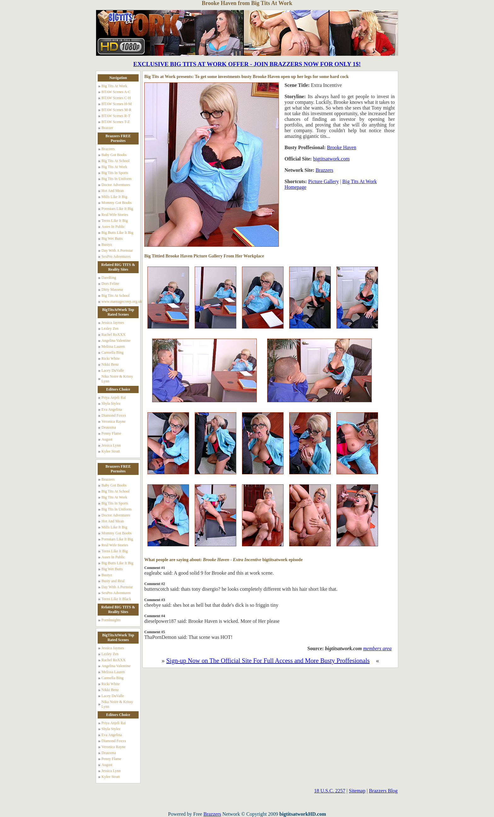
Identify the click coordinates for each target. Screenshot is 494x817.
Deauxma (108, 427)
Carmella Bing (112, 352)
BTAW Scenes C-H (116, 98)
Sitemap (357, 790)
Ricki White (110, 358)
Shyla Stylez (110, 403)
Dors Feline (110, 283)
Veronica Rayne (113, 421)
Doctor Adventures (115, 185)
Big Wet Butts (112, 238)
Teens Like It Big (114, 220)
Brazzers (108, 149)
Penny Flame (111, 433)
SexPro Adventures (115, 256)
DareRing (108, 277)
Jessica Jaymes (112, 322)
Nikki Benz (110, 364)
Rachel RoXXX (113, 334)
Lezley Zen (109, 328)
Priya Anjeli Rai (113, 397)
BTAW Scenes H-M (116, 104)
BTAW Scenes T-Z (115, 122)
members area (377, 648)
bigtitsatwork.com (331, 158)
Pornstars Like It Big (117, 208)
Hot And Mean (112, 191)
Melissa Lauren (113, 346)
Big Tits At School (115, 161)
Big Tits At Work (114, 86)
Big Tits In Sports (114, 173)
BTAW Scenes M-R (116, 110)
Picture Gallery (323, 181)
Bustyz (106, 244)
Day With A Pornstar (117, 250)
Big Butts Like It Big (117, 232)
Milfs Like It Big (114, 196)
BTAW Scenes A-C (116, 92)
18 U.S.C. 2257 (329, 790)
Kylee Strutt (110, 451)
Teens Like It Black (116, 599)
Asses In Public (113, 226)
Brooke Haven (341, 147)
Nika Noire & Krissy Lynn (117, 378)
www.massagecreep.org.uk (120, 301)
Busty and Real (112, 581)
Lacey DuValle (112, 370)
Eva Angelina (111, 409)
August (106, 439)
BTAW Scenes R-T (115, 116)
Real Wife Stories (114, 214)
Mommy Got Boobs (116, 202)
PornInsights (111, 620)
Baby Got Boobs (114, 155)
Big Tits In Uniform (116, 179)
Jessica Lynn (111, 445)
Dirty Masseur (112, 289)
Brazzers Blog (383, 790)
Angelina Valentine (115, 340)
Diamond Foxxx (113, 415)
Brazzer (107, 128)
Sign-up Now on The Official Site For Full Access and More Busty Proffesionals (268, 660)
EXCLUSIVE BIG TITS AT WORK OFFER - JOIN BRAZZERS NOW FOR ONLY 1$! (247, 64)
